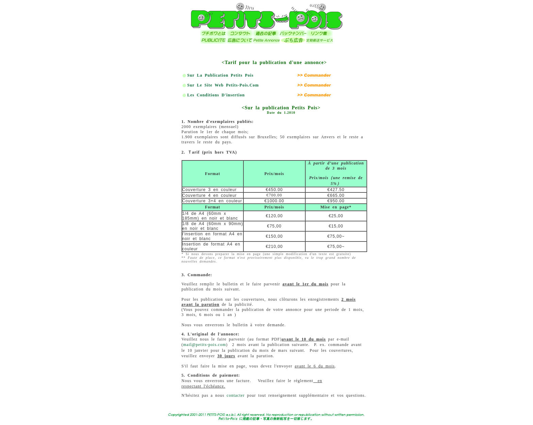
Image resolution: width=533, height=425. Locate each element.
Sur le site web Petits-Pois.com (223, 85)
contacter (236, 395)
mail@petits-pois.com (204, 344)
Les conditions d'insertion (216, 95)
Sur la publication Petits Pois (220, 75)
